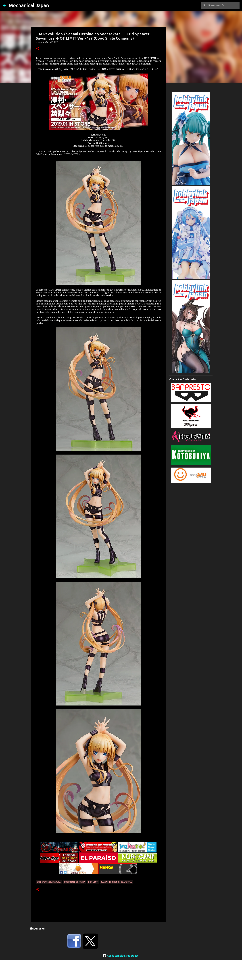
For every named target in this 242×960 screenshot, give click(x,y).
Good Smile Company (74, 882)
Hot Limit (93, 882)
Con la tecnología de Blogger (121, 955)
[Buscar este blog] (223, 5)
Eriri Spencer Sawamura (48, 882)
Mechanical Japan (29, 5)
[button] (38, 48)
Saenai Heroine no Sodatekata (116, 882)
